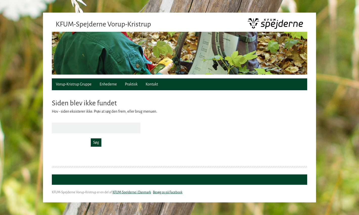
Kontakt (152, 84)
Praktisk (131, 84)
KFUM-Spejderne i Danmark (132, 192)
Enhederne (108, 84)
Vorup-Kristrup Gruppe (74, 84)
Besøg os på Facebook (168, 192)
